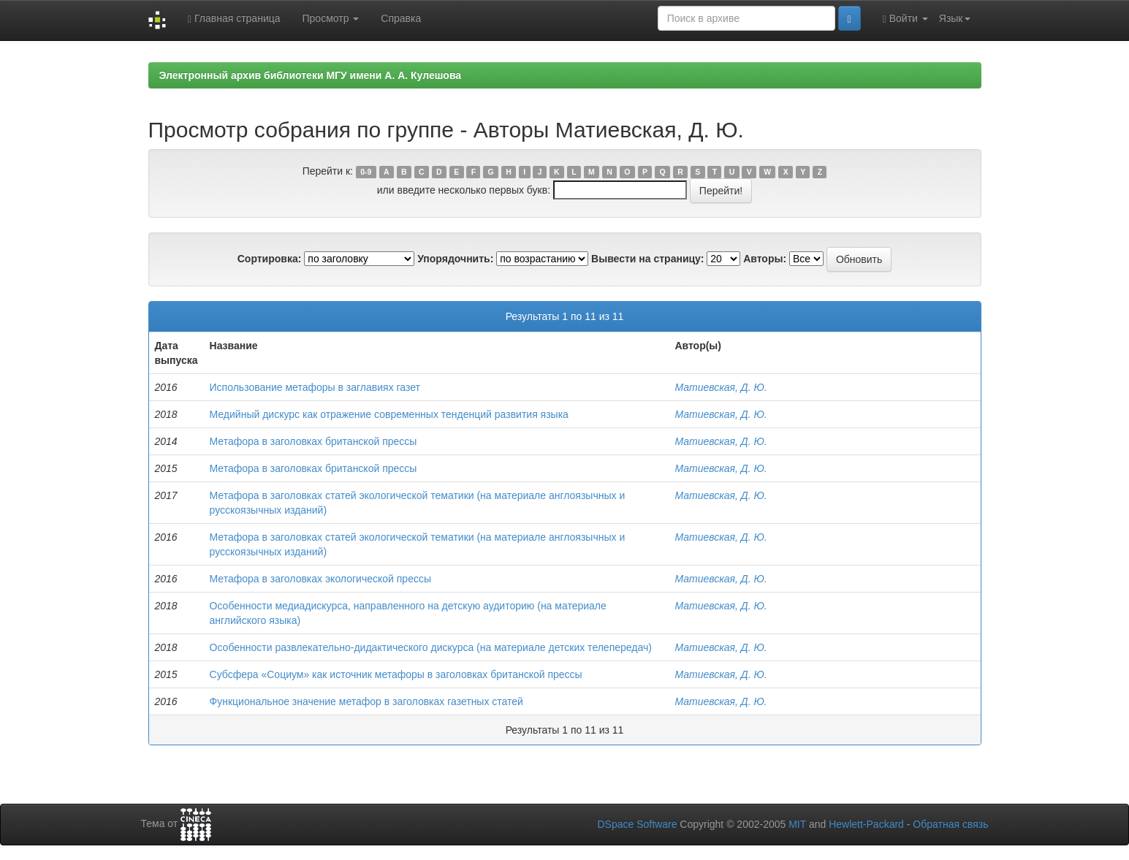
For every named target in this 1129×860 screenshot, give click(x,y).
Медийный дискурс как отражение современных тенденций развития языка (389, 414)
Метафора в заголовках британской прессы (313, 441)
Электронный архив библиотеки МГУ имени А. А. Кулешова (310, 75)
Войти (905, 18)
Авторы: (764, 259)
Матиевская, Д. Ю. (720, 387)
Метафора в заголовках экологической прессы (320, 579)
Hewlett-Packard (866, 824)
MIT (797, 824)
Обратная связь (950, 824)
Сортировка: (269, 259)
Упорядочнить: (455, 259)
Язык (954, 18)
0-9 (365, 171)
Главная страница (234, 18)
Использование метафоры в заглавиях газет (315, 387)
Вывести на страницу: (647, 259)
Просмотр (331, 18)
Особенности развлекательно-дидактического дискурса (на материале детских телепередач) (431, 647)
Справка (401, 18)
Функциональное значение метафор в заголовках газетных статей (366, 701)
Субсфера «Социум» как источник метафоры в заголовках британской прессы (396, 674)
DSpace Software (637, 824)
